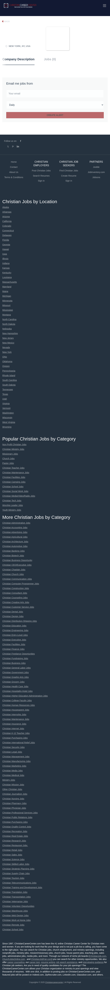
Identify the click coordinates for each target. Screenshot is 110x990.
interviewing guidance (93, 962)
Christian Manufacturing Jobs (16, 761)
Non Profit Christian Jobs (14, 444)
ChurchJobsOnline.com (13, 959)
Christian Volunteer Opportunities (18, 906)
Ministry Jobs (8, 780)
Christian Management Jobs (15, 756)
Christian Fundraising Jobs (15, 658)
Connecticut (8, 230)
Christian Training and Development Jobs (22, 887)
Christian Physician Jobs (14, 808)
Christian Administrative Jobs (16, 523)
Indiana (5, 263)
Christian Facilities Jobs (13, 477)
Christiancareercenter (54, 982)
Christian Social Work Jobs (15, 491)
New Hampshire (10, 333)
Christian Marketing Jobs (14, 766)
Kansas (6, 268)
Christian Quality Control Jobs (16, 826)
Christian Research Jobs (14, 840)
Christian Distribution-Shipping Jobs (19, 621)
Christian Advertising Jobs (14, 532)
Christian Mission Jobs (13, 784)
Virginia (5, 403)
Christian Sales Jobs (12, 855)
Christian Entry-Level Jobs (15, 635)
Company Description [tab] (18, 59)
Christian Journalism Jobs (14, 794)
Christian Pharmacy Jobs (14, 803)
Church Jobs (8, 458)
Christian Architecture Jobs (15, 541)
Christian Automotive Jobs (15, 546)
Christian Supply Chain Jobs (16, 873)
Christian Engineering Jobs (15, 630)
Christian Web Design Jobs (15, 915)
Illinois (5, 258)
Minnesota (7, 300)
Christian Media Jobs (12, 770)
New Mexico (8, 343)
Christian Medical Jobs (13, 775)
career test (34, 962)
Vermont (6, 408)
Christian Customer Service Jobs (18, 607)
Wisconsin (7, 417)
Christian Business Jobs (14, 663)
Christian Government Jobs (15, 672)
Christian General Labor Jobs (16, 668)
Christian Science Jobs (13, 859)
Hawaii (5, 249)
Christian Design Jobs (12, 616)
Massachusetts (9, 282)
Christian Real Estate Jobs (15, 836)
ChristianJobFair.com (41, 959)
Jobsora (96, 177)
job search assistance (66, 962)
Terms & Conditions (13, 177)
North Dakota (8, 324)
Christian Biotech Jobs (13, 555)
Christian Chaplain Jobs (13, 569)
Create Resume (68, 176)
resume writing (48, 962)
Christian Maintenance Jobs (15, 472)
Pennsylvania (8, 371)
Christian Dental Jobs (12, 611)
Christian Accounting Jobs (14, 527)
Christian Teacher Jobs (13, 468)
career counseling (16, 962)
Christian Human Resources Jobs (18, 705)
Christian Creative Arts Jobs (15, 602)
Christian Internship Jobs (14, 714)
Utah (4, 399)
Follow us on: (10, 141)
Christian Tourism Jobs (13, 878)
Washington (8, 413)
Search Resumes (41, 176)
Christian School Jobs (12, 486)
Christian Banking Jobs (13, 551)
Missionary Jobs (10, 454)
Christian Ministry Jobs (13, 449)
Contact (13, 167)
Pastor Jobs (8, 463)
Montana (6, 314)
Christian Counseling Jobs (15, 597)
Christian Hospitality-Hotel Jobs (17, 691)
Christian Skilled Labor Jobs (15, 864)
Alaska (5, 207)
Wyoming (6, 427)
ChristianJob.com (97, 956)
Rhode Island (8, 375)
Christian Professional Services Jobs (20, 812)
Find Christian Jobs (68, 170)
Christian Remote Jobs (13, 925)
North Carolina (9, 319)
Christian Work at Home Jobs (16, 920)
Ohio (4, 357)
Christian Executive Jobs (14, 639)
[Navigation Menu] (104, 5)
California (7, 221)
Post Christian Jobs (41, 170)
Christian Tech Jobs (11, 500)
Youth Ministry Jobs (11, 510)
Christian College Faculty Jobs (17, 700)
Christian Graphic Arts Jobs (15, 677)
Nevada (6, 347)
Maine (5, 291)
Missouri (6, 305)
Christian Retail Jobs (12, 850)
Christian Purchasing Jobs (15, 738)
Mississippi (7, 310)
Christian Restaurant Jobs (15, 845)
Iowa (4, 254)
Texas (5, 394)
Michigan (6, 296)
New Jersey (8, 338)
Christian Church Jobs (13, 574)
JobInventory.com (96, 172)
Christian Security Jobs (13, 747)
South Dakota (9, 385)
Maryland (6, 286)
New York (7, 352)
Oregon (6, 366)
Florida (5, 240)
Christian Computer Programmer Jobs (20, 583)
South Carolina (9, 380)
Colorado (6, 226)
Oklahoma (7, 361)
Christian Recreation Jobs (14, 831)
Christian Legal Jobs (12, 752)
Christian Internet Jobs (13, 728)
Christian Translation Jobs (14, 892)
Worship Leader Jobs (12, 505)
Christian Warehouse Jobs (15, 911)
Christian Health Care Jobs (15, 686)
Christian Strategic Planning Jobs (18, 869)
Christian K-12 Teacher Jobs (16, 733)
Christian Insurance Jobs (14, 724)
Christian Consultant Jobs (14, 593)
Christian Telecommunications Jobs (19, 883)
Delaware (7, 235)
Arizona (6, 216)
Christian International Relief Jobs (18, 742)
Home (14, 162)
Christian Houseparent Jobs (15, 710)
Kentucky (6, 272)
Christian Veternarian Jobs (15, 901)
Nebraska (7, 329)
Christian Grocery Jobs (13, 682)
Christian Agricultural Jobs (15, 537)
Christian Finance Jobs (13, 649)
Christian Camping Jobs (14, 482)
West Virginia (8, 422)
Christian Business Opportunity (17, 560)
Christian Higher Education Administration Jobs (25, 696)
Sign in (41, 180)
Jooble (96, 167)
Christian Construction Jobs (15, 588)
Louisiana (7, 277)
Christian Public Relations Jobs (17, 817)
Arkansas (6, 212)
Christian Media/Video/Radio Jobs (18, 496)
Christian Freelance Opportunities (18, 654)
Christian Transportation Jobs (16, 897)
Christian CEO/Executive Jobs (17, 565)
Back (7, 21)
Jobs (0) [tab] (50, 59)
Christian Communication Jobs (17, 579)
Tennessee (7, 389)
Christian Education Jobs (14, 625)
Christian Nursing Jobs (13, 798)
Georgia (6, 244)
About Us (13, 172)
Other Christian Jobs (12, 789)
